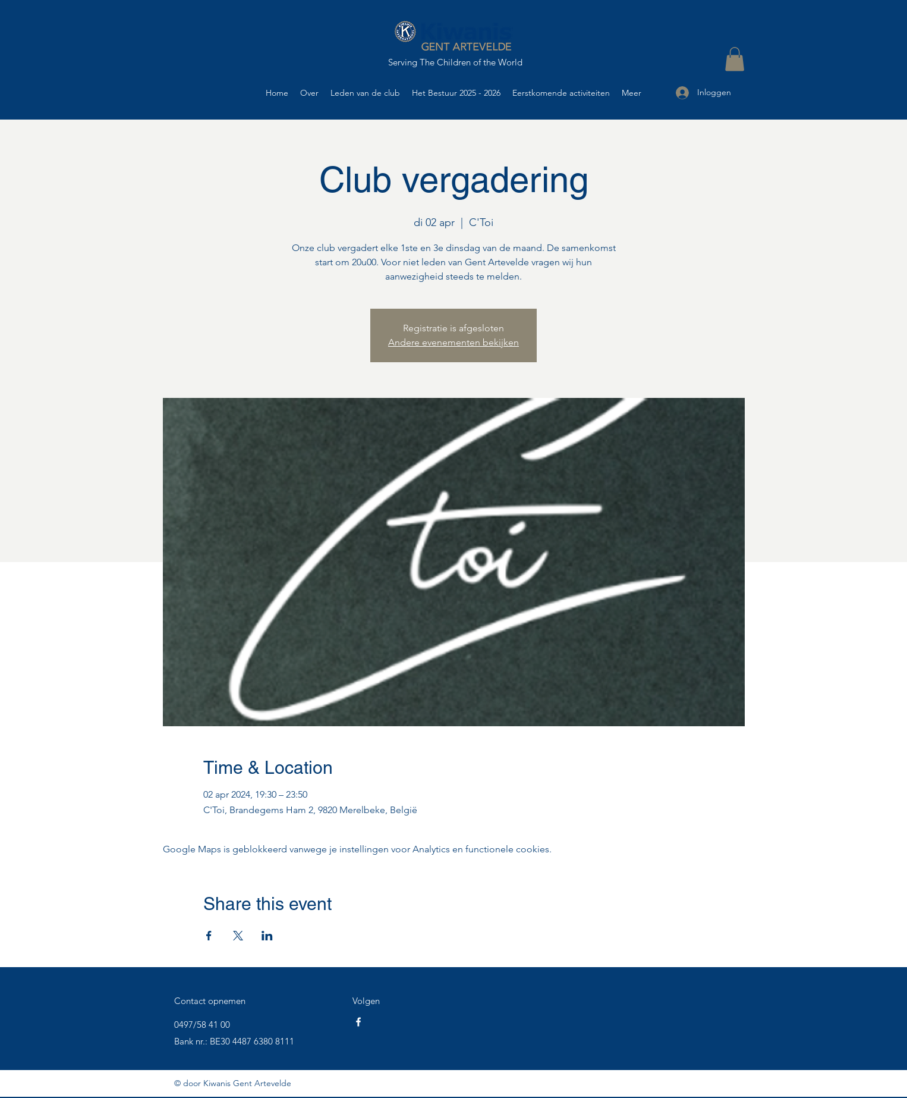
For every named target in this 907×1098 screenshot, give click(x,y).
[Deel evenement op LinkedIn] (267, 935)
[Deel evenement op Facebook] (209, 935)
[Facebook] (358, 1022)
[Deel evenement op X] (238, 935)
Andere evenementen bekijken (453, 342)
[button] (735, 59)
